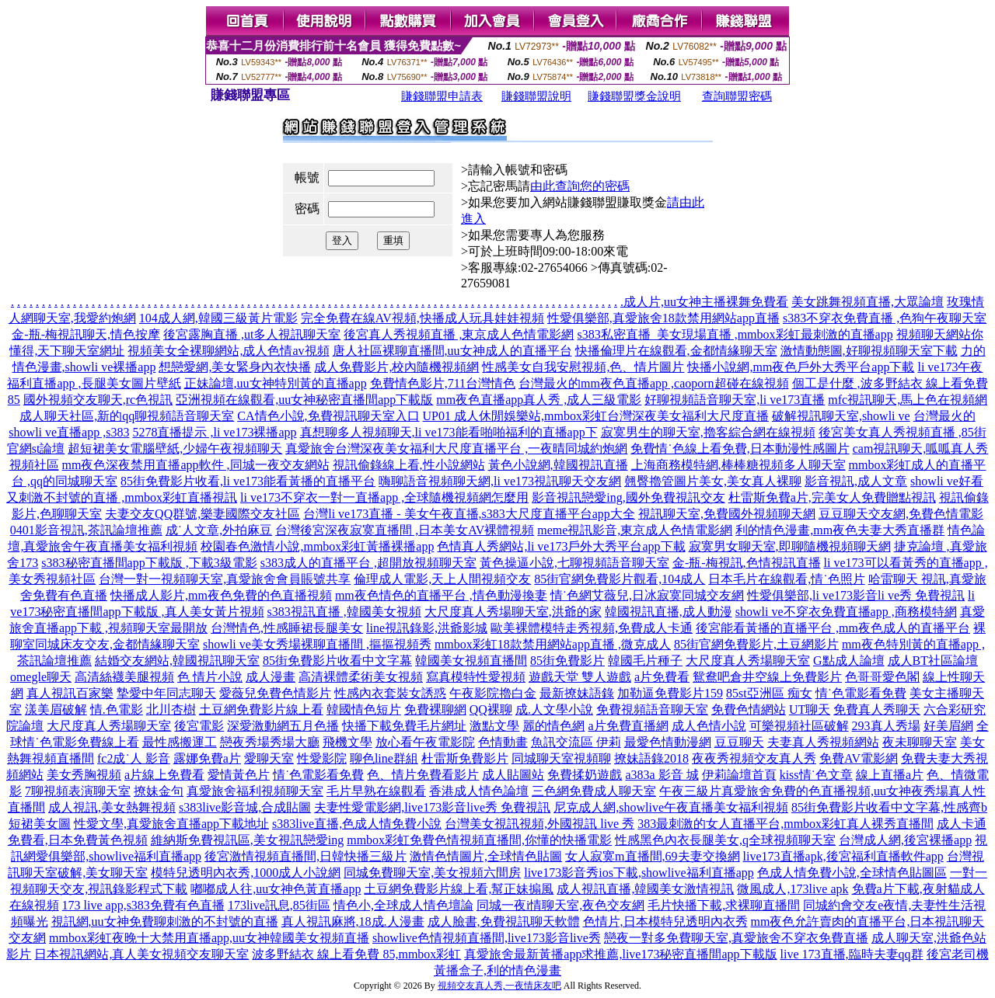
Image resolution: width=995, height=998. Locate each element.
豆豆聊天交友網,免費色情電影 (901, 513)
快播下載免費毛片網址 (404, 725)
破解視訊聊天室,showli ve (841, 415)
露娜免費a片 (207, 758)
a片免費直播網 (628, 725)
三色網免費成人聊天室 (594, 791)
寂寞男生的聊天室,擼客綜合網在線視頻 (708, 432)
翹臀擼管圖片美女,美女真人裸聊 (712, 481)
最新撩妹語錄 (576, 693)
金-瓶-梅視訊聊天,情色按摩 (86, 334)
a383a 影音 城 (661, 774)
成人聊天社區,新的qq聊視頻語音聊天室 (126, 415)
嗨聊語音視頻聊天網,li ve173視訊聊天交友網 (500, 481)
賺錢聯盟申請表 (442, 96)
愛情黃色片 (239, 774)
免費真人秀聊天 (876, 709)
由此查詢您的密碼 (580, 186)
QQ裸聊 (491, 709)
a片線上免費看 (164, 774)
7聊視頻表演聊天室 (78, 791)
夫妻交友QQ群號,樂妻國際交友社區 (202, 513)
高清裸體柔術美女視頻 (360, 676)
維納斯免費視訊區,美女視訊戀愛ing (247, 840)
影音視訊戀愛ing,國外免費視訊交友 (628, 497)
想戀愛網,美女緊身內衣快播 (235, 367)
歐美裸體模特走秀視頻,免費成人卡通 (592, 628)
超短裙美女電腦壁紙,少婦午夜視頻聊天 (175, 448)
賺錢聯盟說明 (536, 96)
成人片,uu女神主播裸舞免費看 (705, 301)
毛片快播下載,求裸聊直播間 (724, 905)
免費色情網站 (748, 709)
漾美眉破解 (56, 709)
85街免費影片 (567, 660)
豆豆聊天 (739, 742)
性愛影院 (322, 758)
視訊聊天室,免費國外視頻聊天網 (726, 513)
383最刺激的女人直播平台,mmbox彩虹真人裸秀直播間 (785, 823)
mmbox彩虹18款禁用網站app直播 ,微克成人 (553, 644)
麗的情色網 (553, 725)
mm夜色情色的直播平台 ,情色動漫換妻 (441, 595)
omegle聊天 (41, 676)
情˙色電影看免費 (860, 693)
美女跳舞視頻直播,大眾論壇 (867, 301)
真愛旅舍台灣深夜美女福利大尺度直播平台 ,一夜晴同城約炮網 (456, 448)
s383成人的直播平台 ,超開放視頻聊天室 (368, 562)
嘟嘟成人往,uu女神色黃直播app (275, 888)
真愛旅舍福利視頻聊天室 (255, 791)
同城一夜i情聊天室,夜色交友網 (560, 905)
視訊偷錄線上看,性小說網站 (409, 464)
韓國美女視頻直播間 (471, 660)
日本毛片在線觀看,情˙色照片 (786, 579)
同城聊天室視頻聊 (561, 758)
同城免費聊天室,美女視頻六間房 (432, 872)
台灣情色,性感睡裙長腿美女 (287, 628)
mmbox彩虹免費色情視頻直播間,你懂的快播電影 (479, 840)
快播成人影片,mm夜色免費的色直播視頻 (221, 595)
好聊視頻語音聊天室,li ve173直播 (734, 399)
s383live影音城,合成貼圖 (245, 807)
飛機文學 (347, 742)
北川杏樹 (171, 709)
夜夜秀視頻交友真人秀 (754, 758)
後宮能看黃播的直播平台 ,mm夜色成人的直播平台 (833, 628)
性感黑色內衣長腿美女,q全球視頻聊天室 (725, 840)
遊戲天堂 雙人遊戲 (580, 676)
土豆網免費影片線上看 (261, 709)
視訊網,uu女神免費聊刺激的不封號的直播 (164, 921)
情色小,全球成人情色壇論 (403, 905)
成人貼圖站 (513, 774)
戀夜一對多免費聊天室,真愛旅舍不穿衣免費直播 (736, 937)
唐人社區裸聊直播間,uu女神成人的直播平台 (452, 350)
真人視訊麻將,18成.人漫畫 (352, 921)
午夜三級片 (690, 791)
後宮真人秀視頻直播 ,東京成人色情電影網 (459, 334)
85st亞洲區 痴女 (769, 693)
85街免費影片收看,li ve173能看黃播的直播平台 (247, 481)
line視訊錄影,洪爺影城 (426, 628)
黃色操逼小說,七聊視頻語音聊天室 (574, 562)
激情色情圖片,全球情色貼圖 (486, 856)
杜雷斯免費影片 (464, 758)
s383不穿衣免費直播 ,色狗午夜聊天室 (884, 318)
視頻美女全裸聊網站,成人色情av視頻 (228, 350)
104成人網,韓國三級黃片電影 (218, 318)
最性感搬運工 (179, 742)
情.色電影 (116, 709)
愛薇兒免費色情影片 (275, 693)
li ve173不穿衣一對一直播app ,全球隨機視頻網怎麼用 (384, 497)
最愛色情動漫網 (667, 742)
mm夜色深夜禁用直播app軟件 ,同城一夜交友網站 (196, 464)
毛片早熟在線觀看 (376, 791)
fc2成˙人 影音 (133, 758)
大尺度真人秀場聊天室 (748, 660)
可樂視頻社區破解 (799, 725)
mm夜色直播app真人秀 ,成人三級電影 (538, 399)
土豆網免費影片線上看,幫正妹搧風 (458, 888)
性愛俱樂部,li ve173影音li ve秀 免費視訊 (856, 595)
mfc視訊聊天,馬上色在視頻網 (907, 399)
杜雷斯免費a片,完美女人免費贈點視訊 (832, 497)
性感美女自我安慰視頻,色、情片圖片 (583, 367)
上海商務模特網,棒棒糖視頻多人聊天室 (738, 464)
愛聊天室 (269, 758)
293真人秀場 (886, 725)
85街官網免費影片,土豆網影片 (756, 644)
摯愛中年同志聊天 (166, 693)
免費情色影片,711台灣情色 (442, 383)
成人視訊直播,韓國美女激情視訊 (645, 888)
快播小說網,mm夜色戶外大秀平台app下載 (800, 367)
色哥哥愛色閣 (882, 676)
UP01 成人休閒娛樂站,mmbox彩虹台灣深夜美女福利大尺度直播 (596, 415)
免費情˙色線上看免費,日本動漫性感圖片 (739, 448)
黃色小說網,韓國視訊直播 (558, 464)
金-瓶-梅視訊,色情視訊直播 (746, 562)
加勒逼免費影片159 (670, 693)
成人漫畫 (270, 676)
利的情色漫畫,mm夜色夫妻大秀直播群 (839, 530)
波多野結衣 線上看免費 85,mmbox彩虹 (356, 954)
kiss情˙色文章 (816, 774)
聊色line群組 (384, 758)
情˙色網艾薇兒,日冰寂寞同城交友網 (647, 595)
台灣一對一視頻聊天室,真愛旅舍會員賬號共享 (225, 579)
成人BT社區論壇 (933, 660)
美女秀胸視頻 (84, 774)
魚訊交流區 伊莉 (576, 742)
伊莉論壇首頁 (739, 774)
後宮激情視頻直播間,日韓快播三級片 (305, 856)
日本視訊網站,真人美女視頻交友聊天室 (141, 954)
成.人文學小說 (554, 709)
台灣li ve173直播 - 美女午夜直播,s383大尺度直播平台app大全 (469, 513)
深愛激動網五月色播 (283, 725)
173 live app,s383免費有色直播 (143, 905)
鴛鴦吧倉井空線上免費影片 (767, 676)
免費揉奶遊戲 (584, 774)
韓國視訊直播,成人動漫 (668, 611)
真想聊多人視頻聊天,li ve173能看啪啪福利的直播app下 (449, 432)
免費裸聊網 (435, 709)
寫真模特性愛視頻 (475, 676)
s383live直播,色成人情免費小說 (357, 823)
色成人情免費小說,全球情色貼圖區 (852, 872)
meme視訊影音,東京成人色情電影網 (634, 530)
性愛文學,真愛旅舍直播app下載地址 (171, 823)
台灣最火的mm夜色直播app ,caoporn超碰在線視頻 (653, 383)
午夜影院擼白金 (492, 693)
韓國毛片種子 (645, 660)
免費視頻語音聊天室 (652, 709)
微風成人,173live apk (792, 888)
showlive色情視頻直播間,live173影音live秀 (486, 937)
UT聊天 (809, 709)
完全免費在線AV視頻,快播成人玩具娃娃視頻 (422, 318)
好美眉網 (948, 725)
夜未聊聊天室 (919, 742)
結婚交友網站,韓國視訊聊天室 (177, 660)
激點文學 (494, 725)
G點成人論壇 (849, 660)
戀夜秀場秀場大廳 (269, 742)
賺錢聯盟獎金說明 (634, 96)
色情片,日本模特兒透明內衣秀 (665, 921)
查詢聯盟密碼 (737, 96)
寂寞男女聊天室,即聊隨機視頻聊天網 (790, 546)
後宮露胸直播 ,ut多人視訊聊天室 (251, 334)
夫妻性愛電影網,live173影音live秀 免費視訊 (432, 807)
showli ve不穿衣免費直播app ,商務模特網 (846, 611)
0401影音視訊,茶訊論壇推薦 (86, 530)
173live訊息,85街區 (279, 905)
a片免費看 (662, 676)
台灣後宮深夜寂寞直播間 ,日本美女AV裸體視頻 (404, 530)
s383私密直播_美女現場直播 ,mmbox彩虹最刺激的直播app (734, 334)
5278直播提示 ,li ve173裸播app (214, 432)
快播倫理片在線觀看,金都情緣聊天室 (676, 350)
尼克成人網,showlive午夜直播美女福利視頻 (670, 807)
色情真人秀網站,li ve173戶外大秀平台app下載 (561, 546)
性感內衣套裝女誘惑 (390, 693)
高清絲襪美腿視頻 (124, 676)
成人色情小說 (709, 725)
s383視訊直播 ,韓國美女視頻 (344, 611)
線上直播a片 (889, 774)
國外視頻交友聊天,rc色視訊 (98, 399)
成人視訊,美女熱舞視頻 (112, 807)
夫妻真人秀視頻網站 (823, 742)
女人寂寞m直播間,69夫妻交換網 (652, 856)
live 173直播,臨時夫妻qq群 (851, 954)
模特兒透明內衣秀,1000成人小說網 (245, 872)
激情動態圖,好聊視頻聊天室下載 (869, 350)
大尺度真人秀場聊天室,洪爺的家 (513, 611)
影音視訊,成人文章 (856, 481)
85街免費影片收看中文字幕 (337, 660)
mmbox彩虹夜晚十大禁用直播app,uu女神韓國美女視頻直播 (209, 937)
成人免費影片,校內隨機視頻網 (396, 367)
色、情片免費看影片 (423, 774)
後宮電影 (199, 725)
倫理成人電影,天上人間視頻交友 (442, 579)
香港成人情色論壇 (479, 791)
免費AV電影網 (858, 758)
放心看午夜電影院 (425, 742)
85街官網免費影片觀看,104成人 (619, 579)
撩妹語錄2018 (651, 758)
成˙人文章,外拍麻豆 (219, 530)
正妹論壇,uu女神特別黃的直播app (275, 383)
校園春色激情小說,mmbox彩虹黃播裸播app (317, 546)
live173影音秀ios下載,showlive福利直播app (639, 872)
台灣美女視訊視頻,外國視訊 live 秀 (539, 823)
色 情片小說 (210, 676)
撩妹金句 (158, 791)
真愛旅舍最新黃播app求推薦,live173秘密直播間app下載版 (620, 954)
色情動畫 (503, 742)
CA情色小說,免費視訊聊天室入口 (328, 415)
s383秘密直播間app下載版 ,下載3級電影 (149, 562)
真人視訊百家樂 (69, 693)
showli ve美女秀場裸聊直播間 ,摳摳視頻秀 (317, 644)
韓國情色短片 (363, 709)
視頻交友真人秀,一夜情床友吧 (499, 985)
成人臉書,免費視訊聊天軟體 (504, 921)
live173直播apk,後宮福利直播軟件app (843, 856)
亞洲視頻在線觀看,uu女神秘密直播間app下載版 (304, 399)
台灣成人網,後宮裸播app (905, 840)
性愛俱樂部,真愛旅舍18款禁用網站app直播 (663, 318)
